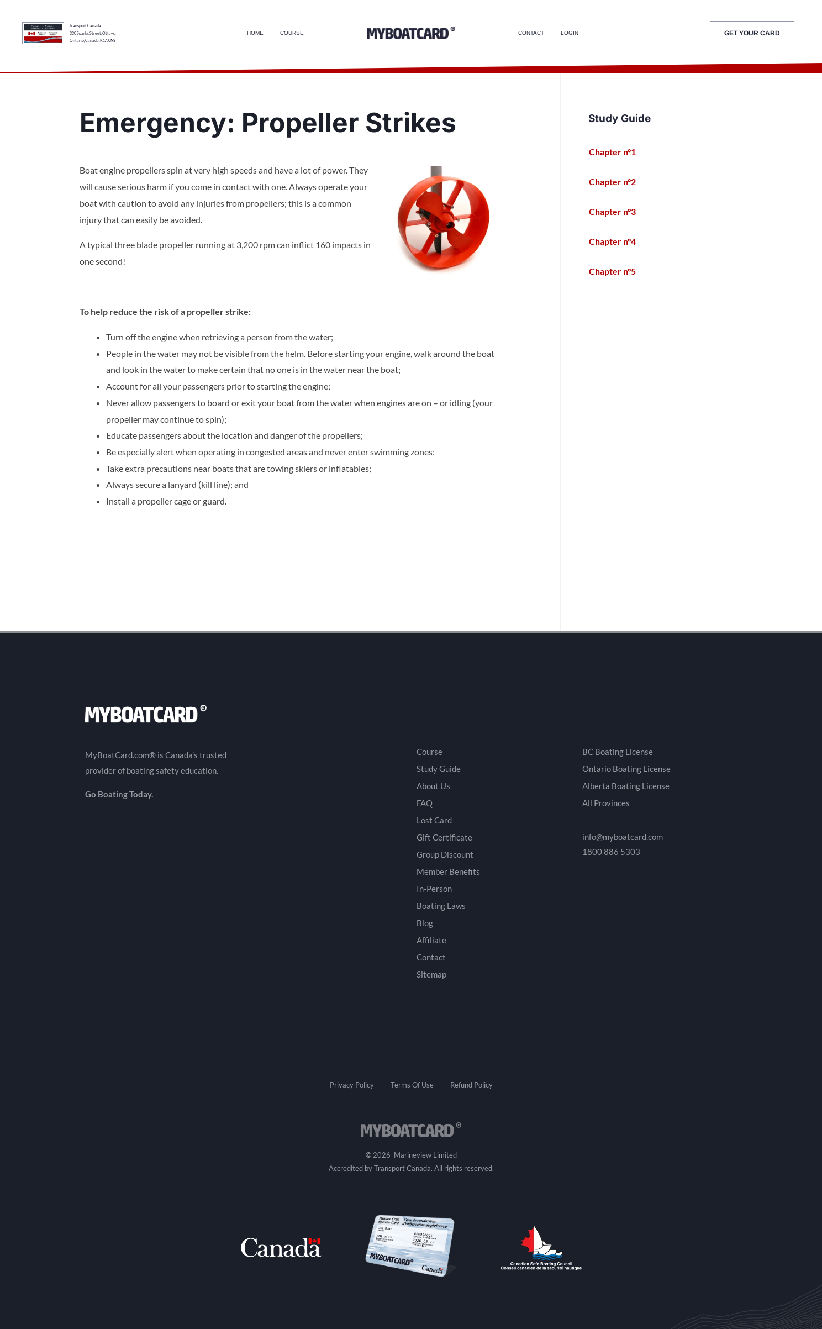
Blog (425, 923)
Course (292, 33)
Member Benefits (448, 871)
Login (569, 33)
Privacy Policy (352, 1084)
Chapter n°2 (617, 182)
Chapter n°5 (617, 271)
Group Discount (445, 854)
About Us (433, 786)
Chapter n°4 (617, 241)
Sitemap (431, 974)
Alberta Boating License (626, 786)
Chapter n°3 (617, 212)
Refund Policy (471, 1084)
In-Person (434, 889)
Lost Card (434, 820)
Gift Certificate (444, 837)
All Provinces (606, 803)
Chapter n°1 (617, 152)
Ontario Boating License (626, 769)
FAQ (425, 803)
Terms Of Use (412, 1084)
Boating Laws (441, 906)
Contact (531, 33)
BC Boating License (617, 752)
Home (255, 33)
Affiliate (431, 940)
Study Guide (439, 769)
